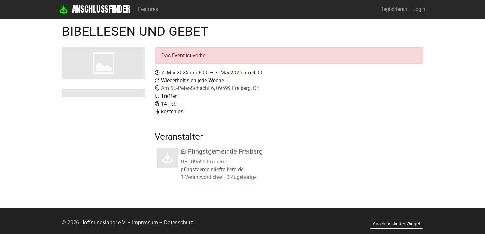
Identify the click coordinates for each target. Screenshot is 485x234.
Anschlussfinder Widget (396, 223)
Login (418, 9)
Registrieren (393, 9)
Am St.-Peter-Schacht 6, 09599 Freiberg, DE (210, 88)
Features (148, 9)
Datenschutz (178, 222)
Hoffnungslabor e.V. (103, 222)
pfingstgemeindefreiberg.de (212, 169)
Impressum (145, 222)
